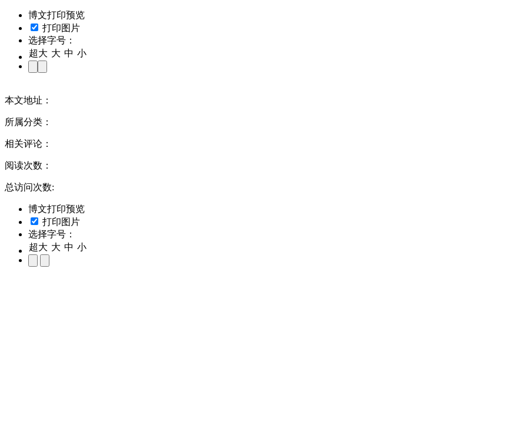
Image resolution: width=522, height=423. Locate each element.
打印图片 (55, 28)
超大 (38, 53)
